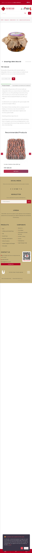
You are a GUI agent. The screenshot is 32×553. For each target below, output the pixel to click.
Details (9, 544)
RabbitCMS (27, 280)
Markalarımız (21, 240)
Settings (26, 548)
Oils (3, 233)
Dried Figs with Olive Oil (25, 20)
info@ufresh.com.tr (6, 261)
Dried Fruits (12, 20)
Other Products (5, 241)
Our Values (20, 230)
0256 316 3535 (5, 259)
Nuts (3, 228)
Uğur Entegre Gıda (22, 242)
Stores (19, 238)
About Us (20, 228)
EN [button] (28, 2)
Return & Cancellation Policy (6, 278)
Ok (21, 548)
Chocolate (4, 245)
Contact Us (10, 264)
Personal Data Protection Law (17, 278)
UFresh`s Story (21, 236)
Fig (17, 20)
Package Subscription (7, 238)
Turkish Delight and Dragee (8, 243)
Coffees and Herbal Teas (8, 231)
